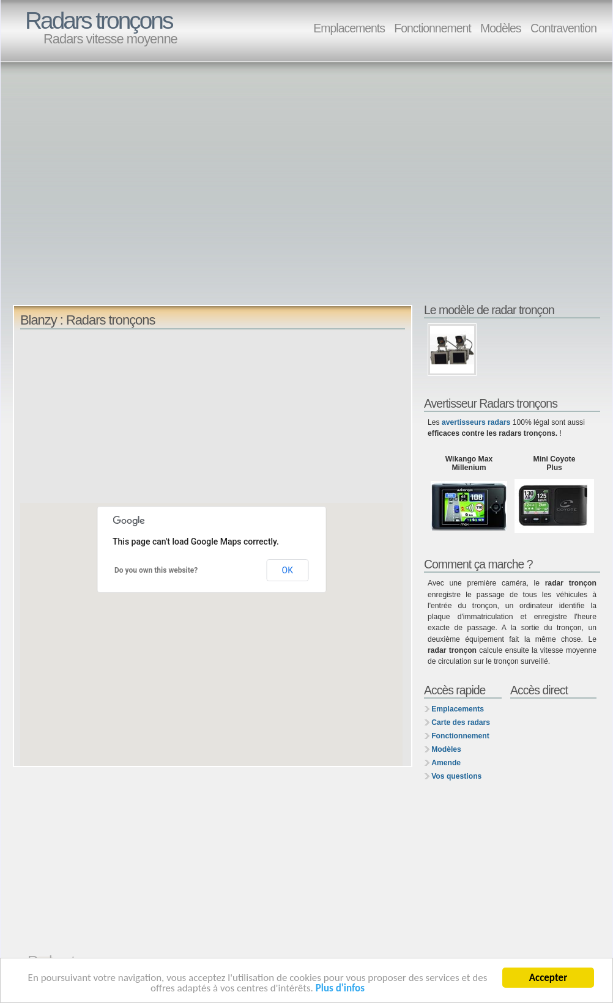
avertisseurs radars (476, 422)
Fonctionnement (432, 28)
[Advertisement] (114, 188)
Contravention (563, 28)
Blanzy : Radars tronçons (87, 320)
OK (287, 570)
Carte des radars (460, 722)
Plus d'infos (340, 989)
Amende (446, 763)
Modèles (500, 28)
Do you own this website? (156, 570)
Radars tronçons (98, 20)
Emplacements (349, 28)
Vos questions (456, 776)
